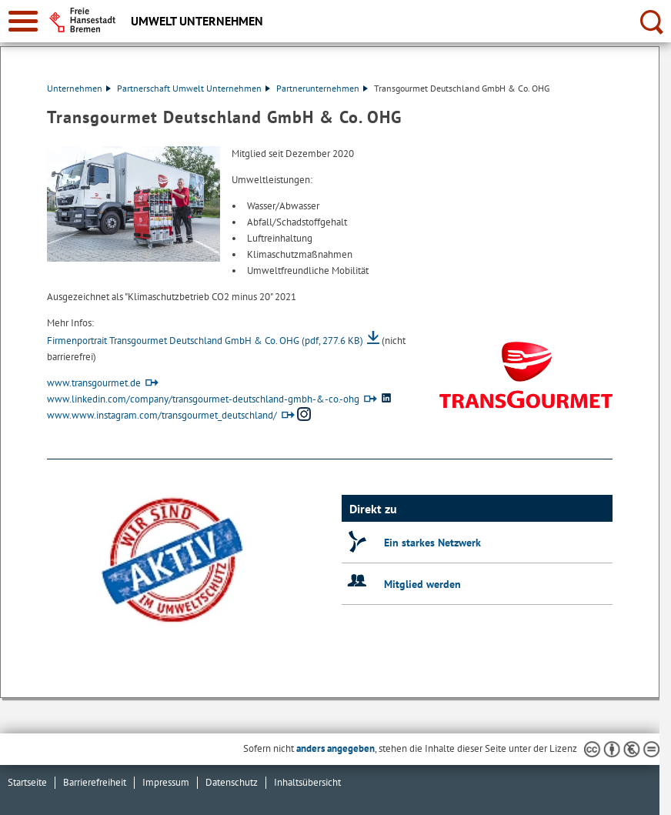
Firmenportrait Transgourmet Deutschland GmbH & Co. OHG (205, 340)
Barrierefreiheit (94, 782)
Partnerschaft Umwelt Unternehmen (193, 88)
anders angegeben (335, 748)
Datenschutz (231, 782)
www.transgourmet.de (94, 382)
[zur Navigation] (23, 21)
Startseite (27, 782)
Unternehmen (79, 88)
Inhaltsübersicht (307, 782)
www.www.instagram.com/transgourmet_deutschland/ (162, 415)
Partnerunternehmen (322, 88)
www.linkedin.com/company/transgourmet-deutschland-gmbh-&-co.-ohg (203, 399)
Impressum (165, 782)
